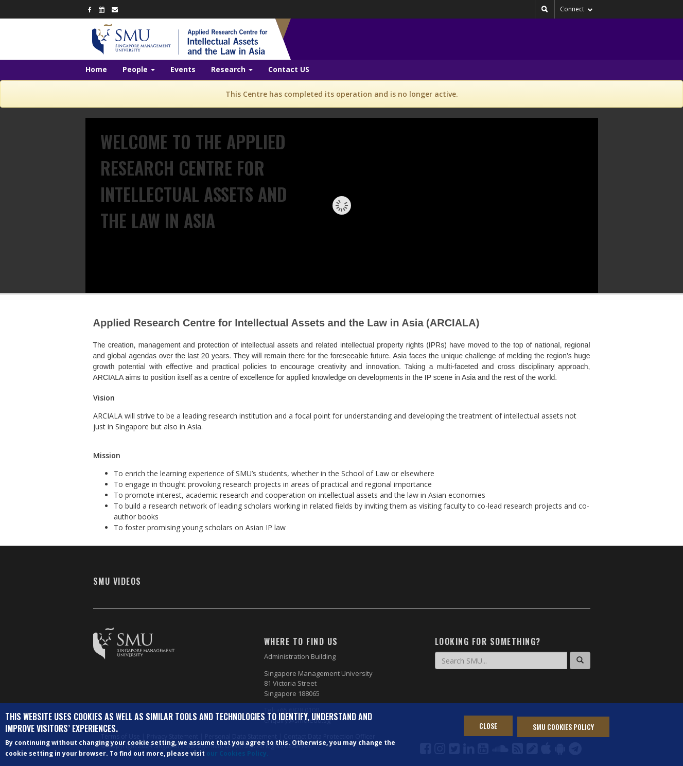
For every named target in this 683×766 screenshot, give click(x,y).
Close (488, 725)
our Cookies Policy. (237, 753)
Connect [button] (576, 9)
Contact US (288, 69)
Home (96, 69)
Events (183, 69)
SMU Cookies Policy (563, 726)
